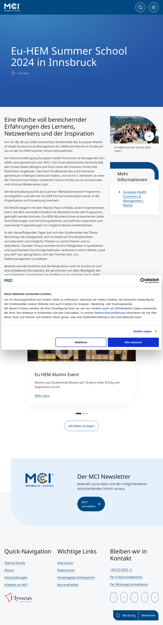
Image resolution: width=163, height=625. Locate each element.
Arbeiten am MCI (15, 585)
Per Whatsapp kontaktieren (129, 584)
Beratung (126, 615)
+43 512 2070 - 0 (121, 570)
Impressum (65, 563)
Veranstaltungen (15, 577)
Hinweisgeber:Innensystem (76, 577)
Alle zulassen (133, 342)
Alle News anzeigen (81, 426)
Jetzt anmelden (91, 504)
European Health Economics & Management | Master (134, 198)
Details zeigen (142, 331)
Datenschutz (66, 570)
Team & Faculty (14, 563)
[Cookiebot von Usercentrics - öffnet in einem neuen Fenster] (143, 280)
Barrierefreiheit (68, 585)
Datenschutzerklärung (110, 312)
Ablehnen (81, 342)
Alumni (9, 570)
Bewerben (149, 615)
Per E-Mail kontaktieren (126, 577)
